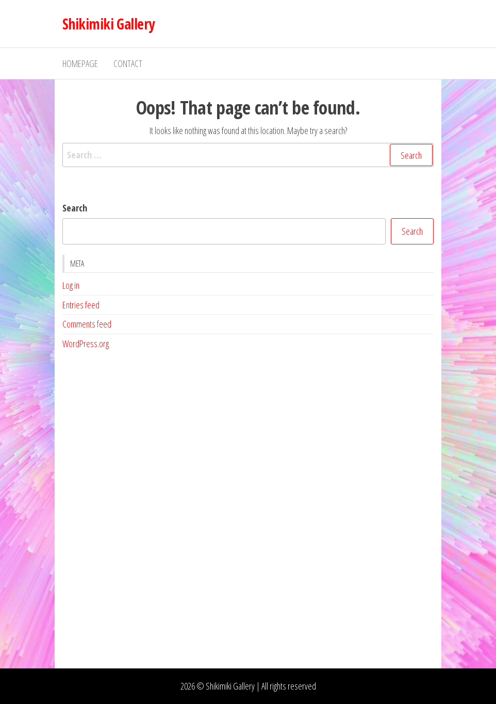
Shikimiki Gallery (108, 24)
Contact (127, 63)
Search (74, 208)
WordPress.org (85, 343)
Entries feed (81, 305)
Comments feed (86, 324)
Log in (70, 285)
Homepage (80, 63)
